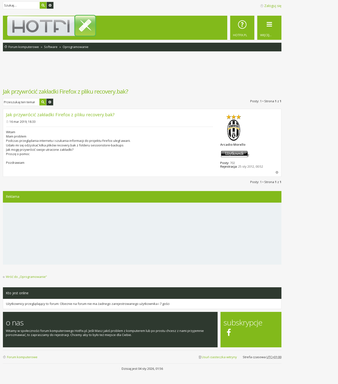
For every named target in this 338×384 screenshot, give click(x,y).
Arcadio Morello (232, 144)
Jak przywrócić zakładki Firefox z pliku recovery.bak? (65, 91)
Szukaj (43, 5)
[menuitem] (242, 28)
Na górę (277, 172)
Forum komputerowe (22, 357)
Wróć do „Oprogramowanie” (26, 277)
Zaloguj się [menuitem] (272, 5)
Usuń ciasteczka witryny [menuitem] (219, 357)
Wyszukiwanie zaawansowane (50, 5)
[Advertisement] (142, 72)
